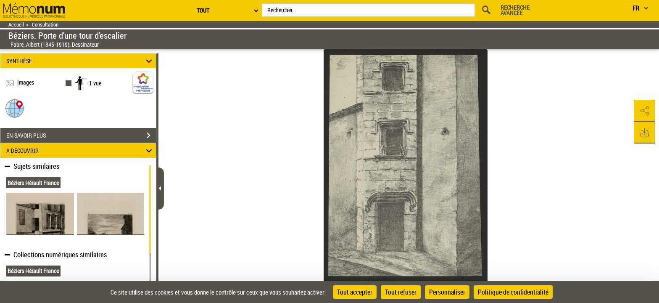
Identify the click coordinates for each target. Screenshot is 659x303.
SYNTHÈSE (80, 60)
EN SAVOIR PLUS (81, 135)
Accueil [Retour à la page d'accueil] (16, 24)
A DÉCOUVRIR (80, 150)
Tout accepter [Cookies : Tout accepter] (354, 292)
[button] (14, 108)
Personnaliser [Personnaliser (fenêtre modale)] (447, 292)
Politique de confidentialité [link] (513, 292)
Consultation (45, 24)
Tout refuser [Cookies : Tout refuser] (400, 292)
